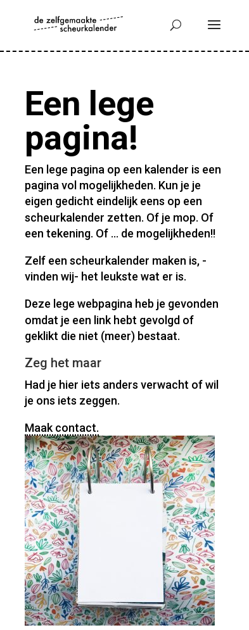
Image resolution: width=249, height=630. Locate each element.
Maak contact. (62, 427)
